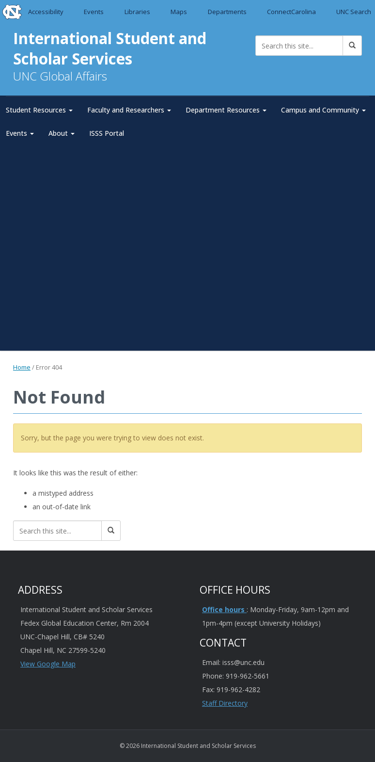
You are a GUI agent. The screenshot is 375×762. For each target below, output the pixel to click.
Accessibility (45, 11)
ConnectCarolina (291, 11)
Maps (179, 11)
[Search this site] (299, 45)
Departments (227, 11)
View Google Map (48, 663)
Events (94, 11)
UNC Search (353, 11)
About (61, 133)
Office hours (224, 609)
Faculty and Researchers (129, 109)
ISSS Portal (106, 133)
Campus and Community (323, 109)
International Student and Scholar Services (111, 48)
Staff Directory (225, 703)
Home (22, 366)
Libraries (137, 11)
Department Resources (226, 109)
